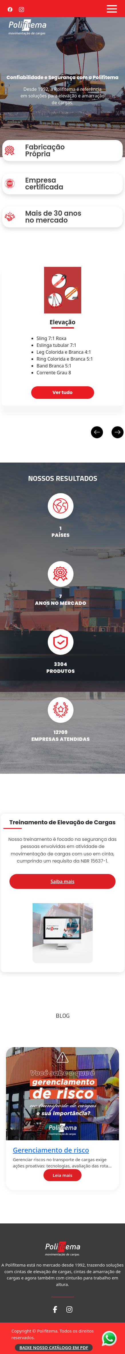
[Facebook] (10, 8)
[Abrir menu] (112, 9)
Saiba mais (62, 881)
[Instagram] (21, 8)
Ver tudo (62, 392)
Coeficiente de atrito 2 (51, 1293)
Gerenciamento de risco (54, 1150)
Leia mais (65, 1175)
